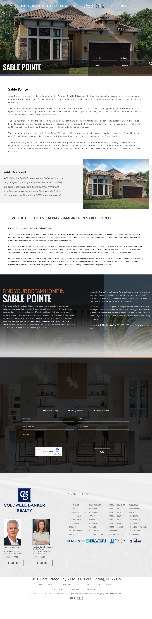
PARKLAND (92, 527)
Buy (55, 6)
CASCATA (72, 509)
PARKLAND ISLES (115, 512)
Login (108, 588)
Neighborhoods (36, 6)
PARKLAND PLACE (115, 516)
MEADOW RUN (94, 520)
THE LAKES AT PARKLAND (138, 527)
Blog (87, 588)
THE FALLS (133, 523)
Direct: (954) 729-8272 (13, 553)
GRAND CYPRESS (95, 505)
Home (23, 6)
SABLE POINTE (134, 509)
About (78, 588)
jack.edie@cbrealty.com (13, 551)
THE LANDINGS (134, 531)
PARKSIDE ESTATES (116, 527)
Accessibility (92, 593)
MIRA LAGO (93, 523)
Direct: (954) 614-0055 (42, 553)
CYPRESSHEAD (74, 523)
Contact (64, 6)
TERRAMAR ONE (134, 520)
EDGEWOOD (72, 527)
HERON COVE (93, 512)
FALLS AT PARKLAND (76, 531)
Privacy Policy (75, 593)
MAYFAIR (92, 516)
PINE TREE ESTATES (116, 534)
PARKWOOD (113, 531)
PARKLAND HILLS (115, 509)
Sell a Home (66, 588)
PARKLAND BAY (94, 531)
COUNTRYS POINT (75, 516)
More (73, 6)
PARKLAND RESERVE (116, 520)
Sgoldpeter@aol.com (41, 551)
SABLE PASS (133, 505)
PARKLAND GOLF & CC (117, 505)
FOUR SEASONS (74, 534)
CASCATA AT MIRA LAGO (77, 512)
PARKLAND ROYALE (115, 523)
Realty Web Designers (112, 598)
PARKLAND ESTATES (96, 534)
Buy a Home (52, 588)
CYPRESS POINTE (75, 520)
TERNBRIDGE (133, 516)
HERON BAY (93, 509)
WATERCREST (134, 534)
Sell (49, 6)
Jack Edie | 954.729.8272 (93, 6)
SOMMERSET (133, 512)
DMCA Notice (59, 593)
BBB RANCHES (74, 505)
